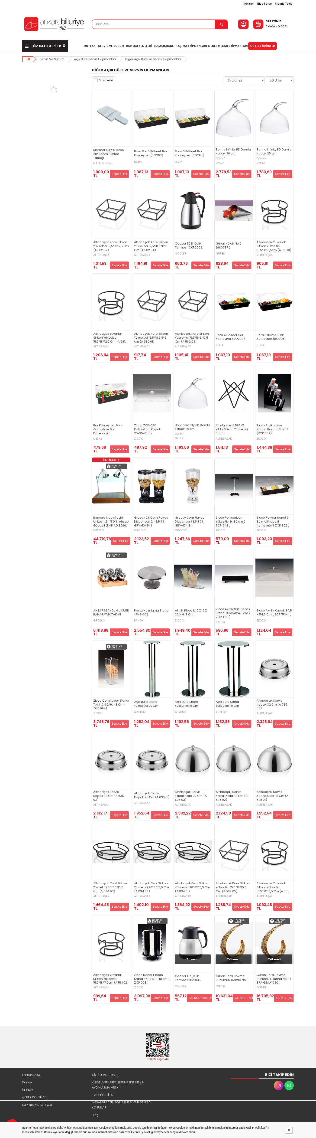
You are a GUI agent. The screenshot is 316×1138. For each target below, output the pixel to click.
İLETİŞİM (27, 1090)
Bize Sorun (264, 4)
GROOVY (140, 530)
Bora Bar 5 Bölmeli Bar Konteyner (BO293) (150, 153)
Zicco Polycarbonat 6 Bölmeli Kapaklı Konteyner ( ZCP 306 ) (273, 522)
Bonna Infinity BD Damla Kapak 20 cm (192, 427)
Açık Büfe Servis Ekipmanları (95, 59)
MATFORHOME (102, 163)
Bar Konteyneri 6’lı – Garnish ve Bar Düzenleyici (108, 429)
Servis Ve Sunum (51, 59)
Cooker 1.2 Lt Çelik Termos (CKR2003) (189, 246)
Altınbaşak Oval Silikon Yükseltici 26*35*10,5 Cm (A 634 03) (110, 887)
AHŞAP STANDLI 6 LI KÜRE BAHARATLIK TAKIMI (111, 613)
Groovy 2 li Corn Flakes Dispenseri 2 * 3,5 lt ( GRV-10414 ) (151, 522)
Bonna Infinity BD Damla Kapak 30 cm (233, 152)
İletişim (249, 4)
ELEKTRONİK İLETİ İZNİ (37, 1104)
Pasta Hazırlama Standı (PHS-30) (151, 613)
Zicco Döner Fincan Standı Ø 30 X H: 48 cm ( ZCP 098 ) (152, 979)
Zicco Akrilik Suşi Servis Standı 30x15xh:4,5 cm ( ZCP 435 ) (233, 613)
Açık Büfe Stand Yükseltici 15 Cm (186, 704)
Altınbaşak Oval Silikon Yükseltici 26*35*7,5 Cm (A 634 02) (151, 887)
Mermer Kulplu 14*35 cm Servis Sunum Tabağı (108, 154)
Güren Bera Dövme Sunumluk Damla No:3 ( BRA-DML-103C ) (274, 979)
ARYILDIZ (139, 712)
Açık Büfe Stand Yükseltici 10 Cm (227, 704)
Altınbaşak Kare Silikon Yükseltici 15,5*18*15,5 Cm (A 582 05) (233, 887)
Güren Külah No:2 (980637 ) (229, 246)
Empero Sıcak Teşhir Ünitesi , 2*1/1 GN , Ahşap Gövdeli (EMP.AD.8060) (111, 522)
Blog (95, 1115)
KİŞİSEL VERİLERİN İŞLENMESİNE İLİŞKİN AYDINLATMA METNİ (118, 1085)
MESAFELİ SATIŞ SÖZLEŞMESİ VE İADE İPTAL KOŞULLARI (122, 1105)
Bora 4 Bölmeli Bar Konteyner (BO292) (230, 337)
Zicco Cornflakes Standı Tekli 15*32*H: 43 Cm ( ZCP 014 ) (111, 705)
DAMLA (220, 163)
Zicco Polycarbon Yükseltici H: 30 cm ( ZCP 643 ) (230, 522)
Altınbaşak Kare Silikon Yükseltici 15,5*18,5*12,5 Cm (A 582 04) (151, 246)
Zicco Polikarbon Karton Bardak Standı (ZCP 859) (272, 429)
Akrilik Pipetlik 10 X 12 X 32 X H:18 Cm (191, 613)
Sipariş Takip (284, 4)
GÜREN (220, 253)
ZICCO (138, 438)
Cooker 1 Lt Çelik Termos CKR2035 (188, 978)
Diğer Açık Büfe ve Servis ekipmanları (153, 59)
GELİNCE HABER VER (202, 998)
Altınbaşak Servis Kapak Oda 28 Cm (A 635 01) (272, 796)
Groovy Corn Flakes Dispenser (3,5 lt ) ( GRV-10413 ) (189, 522)
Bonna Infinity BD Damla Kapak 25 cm (274, 152)
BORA (138, 162)
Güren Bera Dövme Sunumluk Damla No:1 (232, 978)
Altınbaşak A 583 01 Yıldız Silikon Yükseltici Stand (232, 429)
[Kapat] (289, 1130)
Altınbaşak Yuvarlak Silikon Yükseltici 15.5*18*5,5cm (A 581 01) (274, 246)
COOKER (180, 253)
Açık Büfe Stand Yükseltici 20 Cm (146, 704)
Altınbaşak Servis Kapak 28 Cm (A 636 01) (152, 795)
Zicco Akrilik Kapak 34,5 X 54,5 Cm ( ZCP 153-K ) (274, 613)
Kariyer (27, 1082)
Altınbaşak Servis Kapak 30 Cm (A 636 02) (108, 796)
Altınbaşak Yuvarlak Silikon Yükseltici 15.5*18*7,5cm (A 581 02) (111, 979)
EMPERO (98, 530)
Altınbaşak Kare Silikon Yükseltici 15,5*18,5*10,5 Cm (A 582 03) (192, 338)
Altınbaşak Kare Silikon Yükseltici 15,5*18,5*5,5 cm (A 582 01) (151, 338)
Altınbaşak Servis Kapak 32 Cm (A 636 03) (272, 705)
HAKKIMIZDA (31, 1075)
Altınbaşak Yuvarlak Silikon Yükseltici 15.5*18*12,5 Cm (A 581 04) (109, 338)
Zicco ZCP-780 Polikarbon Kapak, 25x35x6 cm (147, 429)
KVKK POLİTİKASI (103, 1095)
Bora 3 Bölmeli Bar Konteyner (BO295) (271, 337)
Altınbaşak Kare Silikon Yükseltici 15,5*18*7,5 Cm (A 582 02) (111, 246)
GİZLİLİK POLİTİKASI (105, 1075)
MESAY (97, 438)
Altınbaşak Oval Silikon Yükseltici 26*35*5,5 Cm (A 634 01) (192, 887)
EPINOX (138, 620)
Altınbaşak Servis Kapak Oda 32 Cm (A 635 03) (191, 796)
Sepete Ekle (119, 174)
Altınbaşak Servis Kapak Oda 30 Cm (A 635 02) (232, 796)
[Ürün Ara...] (221, 24)
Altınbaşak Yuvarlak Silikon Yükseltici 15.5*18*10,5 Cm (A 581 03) (272, 887)
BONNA (220, 158)
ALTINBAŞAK (101, 255)
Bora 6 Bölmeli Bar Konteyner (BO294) (189, 153)
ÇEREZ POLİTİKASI (34, 1097)
